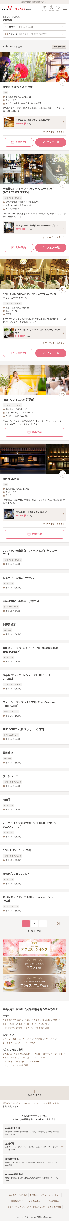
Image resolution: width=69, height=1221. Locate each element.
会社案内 (13, 1195)
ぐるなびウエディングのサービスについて (26, 1207)
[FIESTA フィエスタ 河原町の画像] (34, 380)
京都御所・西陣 (42, 1028)
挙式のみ (44, 1058)
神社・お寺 (50, 1039)
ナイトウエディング (11, 1058)
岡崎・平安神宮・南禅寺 (12, 1028)
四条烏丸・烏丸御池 (42, 1020)
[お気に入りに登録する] (62, 82)
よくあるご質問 (54, 1207)
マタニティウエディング (13, 1061)
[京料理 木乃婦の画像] (34, 459)
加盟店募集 (54, 1201)
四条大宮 (29, 1028)
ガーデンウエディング (53, 1054)
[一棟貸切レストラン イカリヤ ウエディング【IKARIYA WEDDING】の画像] (34, 169)
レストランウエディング (13, 1039)
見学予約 (18, 142)
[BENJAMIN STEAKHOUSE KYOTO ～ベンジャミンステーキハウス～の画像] (34, 274)
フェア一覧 (51, 142)
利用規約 (23, 1195)
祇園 (20, 1024)
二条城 (27, 1020)
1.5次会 (36, 1054)
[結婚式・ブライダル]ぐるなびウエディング (21, 1103)
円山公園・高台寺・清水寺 (36, 1024)
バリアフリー (33, 1061)
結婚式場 (47, 1103)
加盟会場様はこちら (37, 1201)
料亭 (29, 1039)
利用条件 (34, 1195)
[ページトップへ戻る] (34, 1093)
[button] (34, 1131)
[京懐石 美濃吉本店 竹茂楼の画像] (34, 67)
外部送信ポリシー (18, 1201)
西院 (55, 1020)
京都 (57, 1103)
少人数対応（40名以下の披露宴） (16, 1054)
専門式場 (38, 1039)
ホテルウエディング (11, 1043)
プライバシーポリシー (50, 1195)
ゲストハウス (29, 1043)
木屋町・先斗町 (9, 1024)
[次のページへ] (51, 923)
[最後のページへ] (58, 923)
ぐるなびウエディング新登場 (15, 1065)
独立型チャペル (30, 1058)
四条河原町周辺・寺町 (12, 1020)
